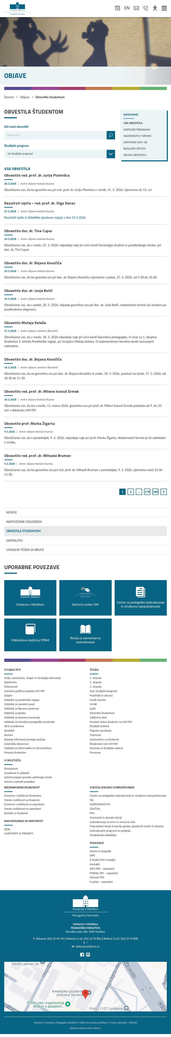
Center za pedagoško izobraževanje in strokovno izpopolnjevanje (128, 795)
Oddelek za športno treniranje (22, 717)
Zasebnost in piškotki (16, 773)
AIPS (92, 855)
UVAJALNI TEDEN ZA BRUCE (25, 550)
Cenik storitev (98, 700)
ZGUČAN (95, 809)
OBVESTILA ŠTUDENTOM (23, 531)
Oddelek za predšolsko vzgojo (21, 700)
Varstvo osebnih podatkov (19, 782)
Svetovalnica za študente (104, 739)
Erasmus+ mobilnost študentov (22, 795)
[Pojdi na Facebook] (82, 955)
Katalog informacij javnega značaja (24, 739)
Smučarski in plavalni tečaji (106, 817)
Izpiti (92, 708)
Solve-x (97, 1028)
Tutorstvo (95, 735)
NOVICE (11, 512)
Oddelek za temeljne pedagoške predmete (29, 722)
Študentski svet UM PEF (104, 744)
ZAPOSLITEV (14, 540)
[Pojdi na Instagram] (88, 955)
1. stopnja (96, 678)
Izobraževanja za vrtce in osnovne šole (112, 822)
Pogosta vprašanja (100, 730)
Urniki (93, 704)
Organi (8, 695)
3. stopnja (96, 686)
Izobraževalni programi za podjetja (110, 831)
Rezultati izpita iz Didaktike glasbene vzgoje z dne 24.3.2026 (45, 217)
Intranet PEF (97, 877)
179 (147, 492)
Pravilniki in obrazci (101, 695)
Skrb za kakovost (14, 726)
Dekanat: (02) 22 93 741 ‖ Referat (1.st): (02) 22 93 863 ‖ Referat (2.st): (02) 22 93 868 (87, 938)
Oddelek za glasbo (15, 713)
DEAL (7, 829)
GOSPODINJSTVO (100, 804)
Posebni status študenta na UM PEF (111, 722)
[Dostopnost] (154, 8)
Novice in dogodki (100, 851)
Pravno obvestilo (118, 1022)
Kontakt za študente (16, 813)
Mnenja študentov (15, 752)
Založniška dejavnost (16, 744)
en (127, 8)
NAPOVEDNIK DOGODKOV (24, 522)
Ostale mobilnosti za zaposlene (22, 809)
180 (155, 492)
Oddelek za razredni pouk (19, 704)
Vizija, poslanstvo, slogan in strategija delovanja (32, 678)
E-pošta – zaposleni (101, 882)
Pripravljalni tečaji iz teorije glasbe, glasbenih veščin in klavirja (126, 826)
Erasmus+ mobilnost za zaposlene (24, 804)
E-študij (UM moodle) (102, 860)
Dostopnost (11, 768)
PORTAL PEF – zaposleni (104, 873)
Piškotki (133, 1022)
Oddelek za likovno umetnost (21, 708)
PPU (92, 813)
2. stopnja (96, 682)
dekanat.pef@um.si (87, 946)
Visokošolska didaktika (103, 835)
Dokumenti (11, 686)
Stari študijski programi (103, 691)
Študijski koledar (99, 726)
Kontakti (9, 730)
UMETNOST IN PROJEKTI (18, 833)
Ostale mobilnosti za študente (22, 800)
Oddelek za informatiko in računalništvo (28, 748)
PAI (92, 800)
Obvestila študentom (102, 713)
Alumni (8, 735)
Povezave (95, 752)
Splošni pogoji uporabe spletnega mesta (28, 777)
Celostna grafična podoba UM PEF (24, 691)
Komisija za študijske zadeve (106, 748)
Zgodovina (10, 682)
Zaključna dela (98, 717)
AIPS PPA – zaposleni (102, 869)
